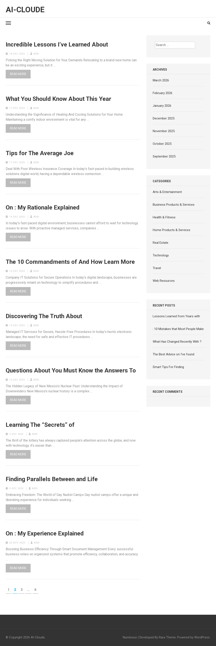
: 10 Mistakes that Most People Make (178, 329)
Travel (157, 268)
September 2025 (164, 156)
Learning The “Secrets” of (40, 425)
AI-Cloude (25, 9)
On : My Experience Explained (45, 533)
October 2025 (162, 144)
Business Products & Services (173, 205)
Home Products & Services (171, 230)
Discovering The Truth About (44, 316)
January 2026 (162, 106)
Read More (18, 74)
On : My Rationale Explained (43, 207)
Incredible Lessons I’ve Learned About (57, 44)
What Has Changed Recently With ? (177, 342)
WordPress (202, 637)
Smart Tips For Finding (168, 367)
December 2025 (163, 118)
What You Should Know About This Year (58, 99)
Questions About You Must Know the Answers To (71, 370)
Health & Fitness (164, 217)
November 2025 (164, 131)
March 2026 (161, 80)
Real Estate (160, 243)
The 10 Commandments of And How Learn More (70, 262)
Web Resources (164, 281)
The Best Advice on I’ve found (173, 354)
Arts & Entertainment (167, 192)
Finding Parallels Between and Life (52, 479)
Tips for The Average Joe (40, 153)
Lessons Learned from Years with (176, 316)
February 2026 (162, 93)
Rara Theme (167, 637)
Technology (161, 255)
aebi (36, 53)
